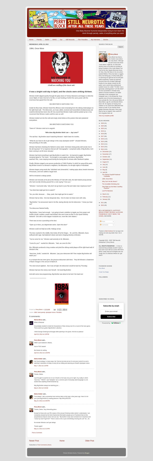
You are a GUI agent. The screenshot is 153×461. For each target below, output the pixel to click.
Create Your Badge (104, 272)
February (105, 197)
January (105, 199)
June (104, 167)
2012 (102, 149)
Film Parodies (83, 39)
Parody (39, 39)
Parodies (59, 312)
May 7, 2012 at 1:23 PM (41, 365)
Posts (102, 221)
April (104, 172)
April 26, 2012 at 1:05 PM (41, 334)
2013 (102, 146)
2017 (102, 136)
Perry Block (38, 340)
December (106, 151)
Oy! (61, 39)
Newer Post (34, 441)
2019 (102, 131)
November (106, 154)
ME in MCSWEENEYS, (106, 210)
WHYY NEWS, (112, 214)
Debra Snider (38, 358)
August (105, 162)
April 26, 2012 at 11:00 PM (42, 353)
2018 (102, 133)
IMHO (54, 39)
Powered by (111, 323)
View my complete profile (106, 115)
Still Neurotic (70, 39)
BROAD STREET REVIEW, (107, 212)
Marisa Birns (38, 320)
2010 (102, 205)
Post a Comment (37, 432)
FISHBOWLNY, (103, 214)
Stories (105, 39)
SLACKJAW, (119, 212)
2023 (102, 128)
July (104, 164)
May (104, 169)
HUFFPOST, (116, 210)
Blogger (87, 453)
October (105, 157)
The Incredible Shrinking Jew (110, 184)
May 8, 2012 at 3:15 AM (41, 388)
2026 (102, 123)
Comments (104, 225)
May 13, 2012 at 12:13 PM (42, 428)
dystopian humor (51, 312)
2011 (102, 202)
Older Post (89, 441)
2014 (102, 144)
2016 (102, 139)
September (106, 159)
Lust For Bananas (107, 191)
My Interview (95, 39)
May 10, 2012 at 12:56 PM (42, 401)
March (105, 194)
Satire (47, 39)
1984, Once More (107, 179)
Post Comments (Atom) (44, 445)
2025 (102, 126)
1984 (35, 312)
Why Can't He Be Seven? (109, 181)
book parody (41, 312)
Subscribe (111, 317)
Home (31, 39)
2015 (102, 141)
